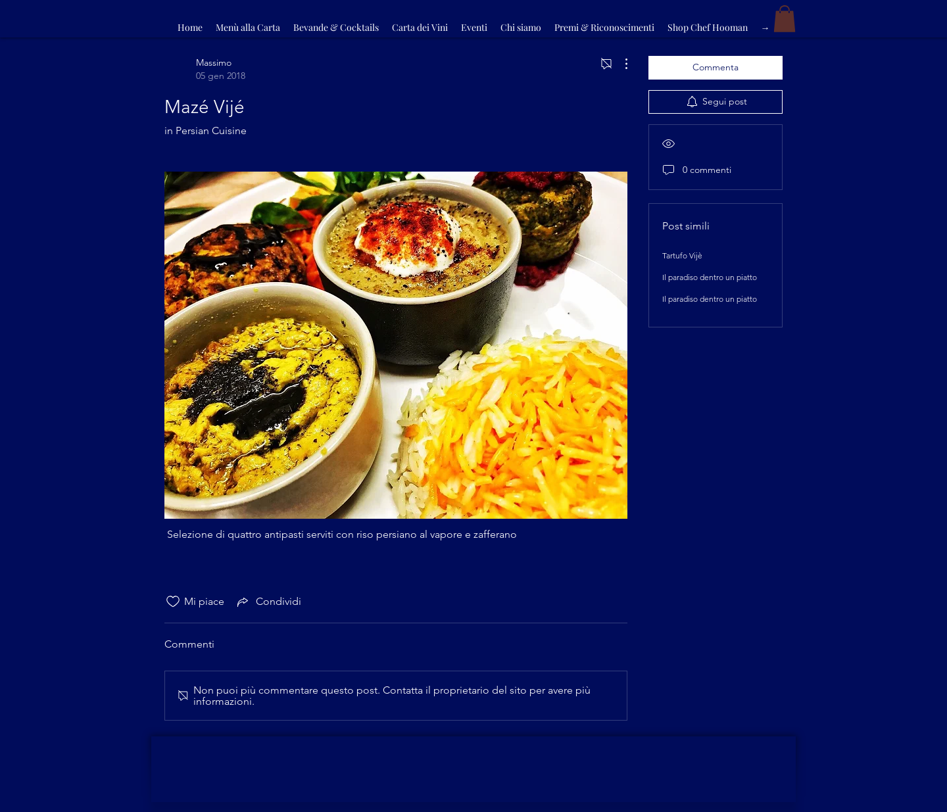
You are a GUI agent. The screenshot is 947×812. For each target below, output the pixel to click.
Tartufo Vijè (682, 255)
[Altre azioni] (619, 64)
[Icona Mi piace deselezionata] (173, 601)
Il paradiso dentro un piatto (709, 277)
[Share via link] (268, 601)
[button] (784, 18)
